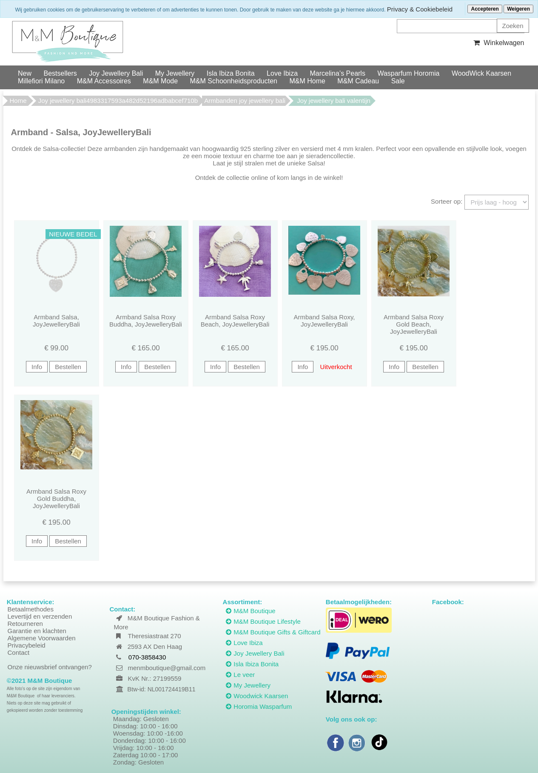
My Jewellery (174, 73)
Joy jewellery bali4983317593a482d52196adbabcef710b (118, 100)
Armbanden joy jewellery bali (244, 100)
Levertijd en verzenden (40, 616)
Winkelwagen (497, 42)
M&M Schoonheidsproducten (233, 81)
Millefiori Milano (41, 81)
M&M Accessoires (104, 81)
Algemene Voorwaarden (42, 638)
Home (18, 100)
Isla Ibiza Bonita (231, 73)
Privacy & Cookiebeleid (420, 9)
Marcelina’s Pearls (337, 73)
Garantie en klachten (37, 630)
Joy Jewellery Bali (116, 73)
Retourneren (25, 623)
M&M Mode (160, 81)
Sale (398, 81)
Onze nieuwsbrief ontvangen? (50, 667)
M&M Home (307, 81)
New (24, 73)
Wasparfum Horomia (408, 73)
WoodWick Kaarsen (481, 73)
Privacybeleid (27, 645)
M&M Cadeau (358, 81)
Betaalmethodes (31, 609)
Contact (19, 652)
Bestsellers (60, 73)
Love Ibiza (282, 73)
